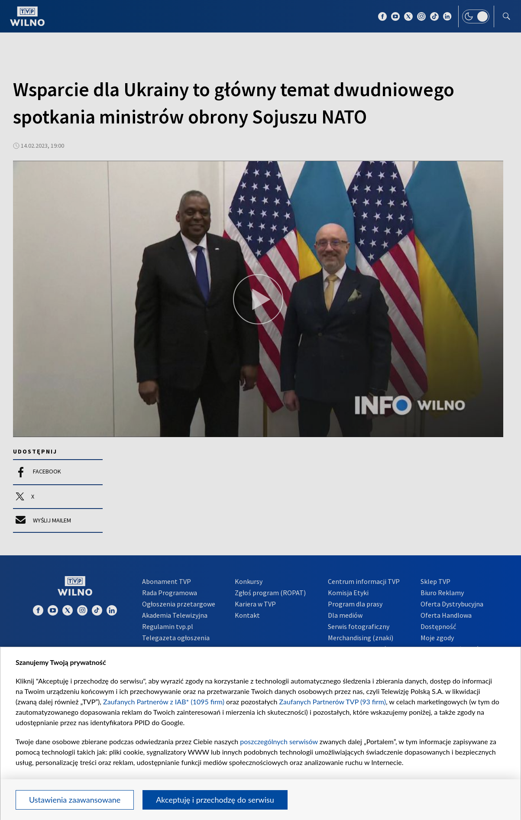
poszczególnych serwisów (278, 741)
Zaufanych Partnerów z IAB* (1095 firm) (163, 701)
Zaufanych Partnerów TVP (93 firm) (332, 701)
